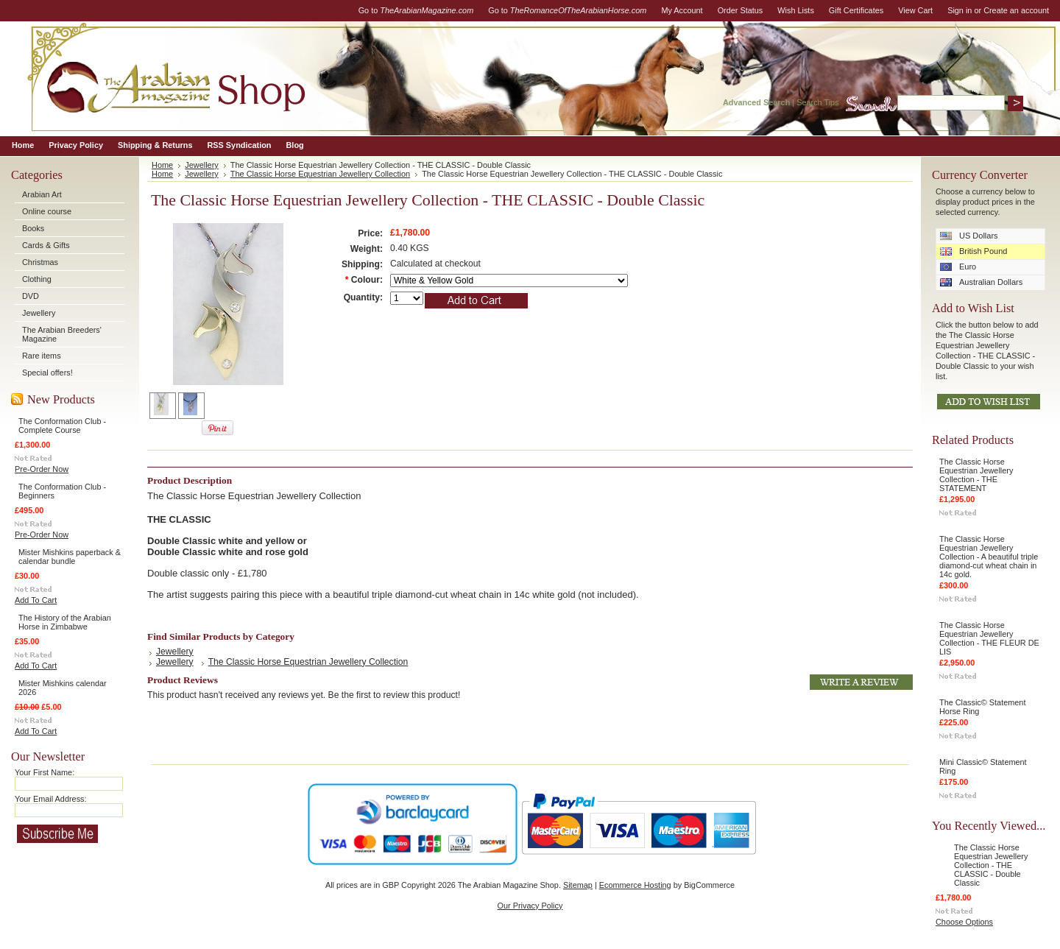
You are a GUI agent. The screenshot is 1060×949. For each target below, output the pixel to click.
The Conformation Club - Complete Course (62, 425)
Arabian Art (42, 194)
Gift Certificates (856, 10)
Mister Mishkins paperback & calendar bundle (69, 556)
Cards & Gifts (46, 245)
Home (162, 164)
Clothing (37, 279)
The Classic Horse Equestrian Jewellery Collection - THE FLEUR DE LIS (989, 638)
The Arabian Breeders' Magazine (62, 334)
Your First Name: (44, 772)
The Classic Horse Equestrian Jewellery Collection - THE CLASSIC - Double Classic (991, 865)
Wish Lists (795, 10)
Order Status (740, 10)
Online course (46, 211)
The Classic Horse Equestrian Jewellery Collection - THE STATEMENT (976, 475)
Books (33, 228)
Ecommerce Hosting (635, 885)
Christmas (40, 262)
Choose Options (964, 921)
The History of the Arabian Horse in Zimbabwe (64, 622)
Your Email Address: (51, 798)
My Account (681, 10)
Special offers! (47, 372)
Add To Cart (36, 600)
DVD (30, 296)
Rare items (41, 355)
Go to (416, 10)
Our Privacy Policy (530, 905)
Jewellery (38, 312)
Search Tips (817, 102)
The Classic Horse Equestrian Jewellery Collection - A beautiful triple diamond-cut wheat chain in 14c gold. (988, 557)
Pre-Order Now (41, 469)
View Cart (915, 10)
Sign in (959, 10)
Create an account (1016, 10)
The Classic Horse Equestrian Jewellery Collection (320, 173)
